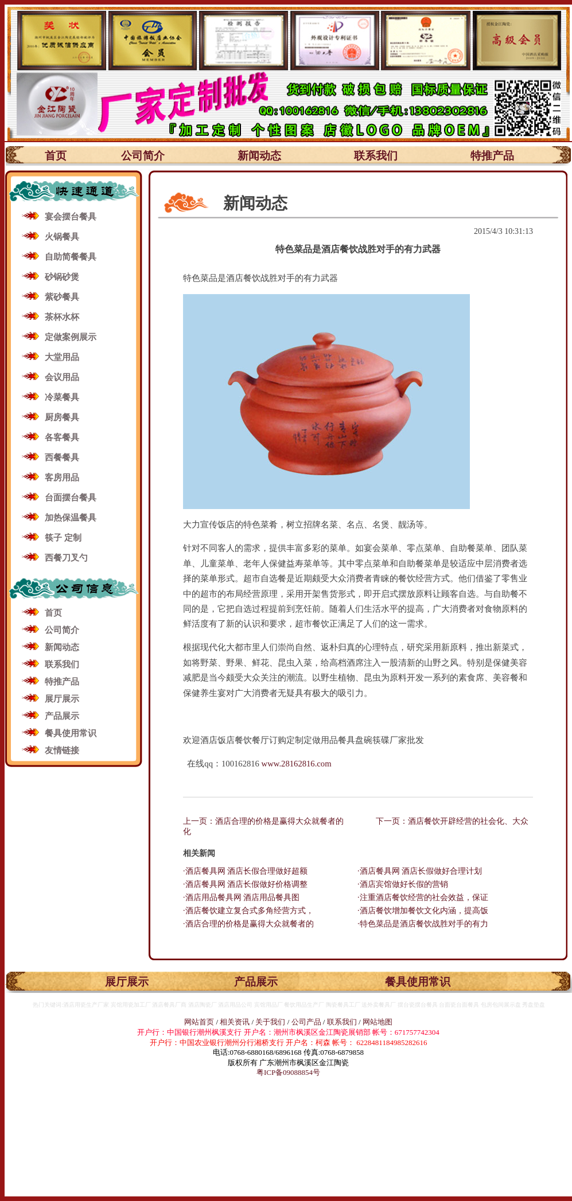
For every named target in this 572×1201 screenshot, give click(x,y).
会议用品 (62, 377)
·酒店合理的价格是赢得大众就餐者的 (248, 924)
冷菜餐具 (62, 397)
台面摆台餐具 (70, 497)
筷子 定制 (63, 537)
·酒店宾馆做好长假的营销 (402, 884)
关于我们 (271, 1022)
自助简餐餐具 (70, 256)
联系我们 (376, 156)
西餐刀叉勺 (66, 557)
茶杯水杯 (62, 317)
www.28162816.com (297, 763)
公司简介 (143, 156)
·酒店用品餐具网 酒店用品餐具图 (241, 897)
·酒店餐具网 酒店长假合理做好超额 (245, 871)
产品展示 (62, 716)
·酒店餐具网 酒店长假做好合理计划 (419, 871)
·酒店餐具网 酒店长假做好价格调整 (245, 884)
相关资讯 (235, 1022)
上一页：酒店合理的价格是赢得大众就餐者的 (263, 821)
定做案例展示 (70, 337)
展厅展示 (62, 698)
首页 (56, 156)
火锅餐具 (62, 236)
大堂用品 (62, 357)
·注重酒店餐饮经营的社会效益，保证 (422, 897)
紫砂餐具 (62, 297)
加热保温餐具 (70, 517)
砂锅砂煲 (62, 276)
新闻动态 (259, 156)
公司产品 (306, 1022)
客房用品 (62, 477)
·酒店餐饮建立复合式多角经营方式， (248, 910)
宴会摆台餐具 (70, 216)
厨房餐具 (62, 417)
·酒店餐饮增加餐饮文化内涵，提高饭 (422, 910)
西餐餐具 (62, 457)
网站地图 (377, 1022)
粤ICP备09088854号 (288, 1072)
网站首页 (199, 1022)
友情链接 (62, 750)
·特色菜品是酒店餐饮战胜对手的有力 (422, 924)
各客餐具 (62, 437)
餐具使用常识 (70, 733)
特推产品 (492, 156)
